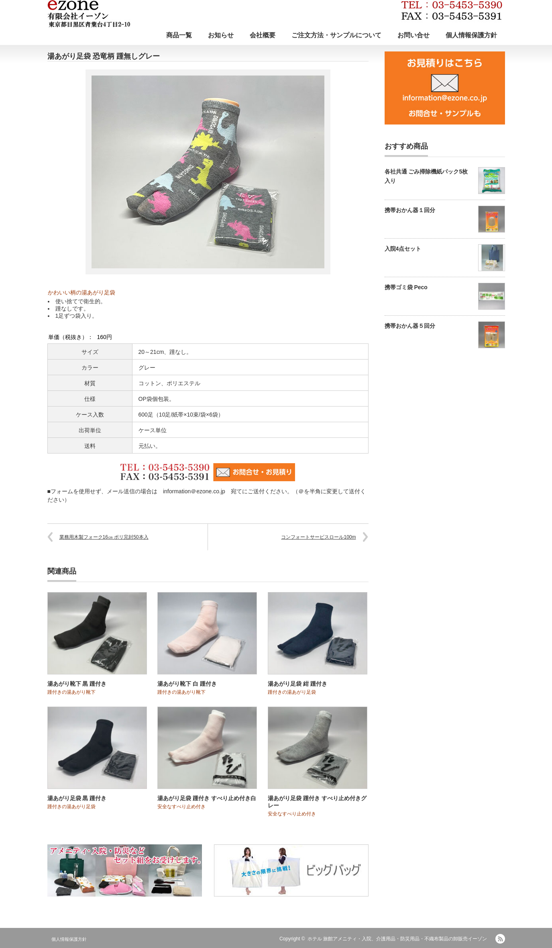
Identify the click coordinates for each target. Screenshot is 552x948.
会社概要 (262, 35)
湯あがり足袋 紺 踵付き (297, 683)
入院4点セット (403, 248)
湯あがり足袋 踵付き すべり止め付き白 (206, 798)
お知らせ (221, 35)
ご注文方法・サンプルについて (336, 35)
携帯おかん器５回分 (410, 326)
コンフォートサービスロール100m (318, 537)
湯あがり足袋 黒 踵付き (77, 798)
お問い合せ (413, 35)
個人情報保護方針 (471, 35)
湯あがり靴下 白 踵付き (187, 683)
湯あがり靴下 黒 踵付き (77, 683)
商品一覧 (179, 35)
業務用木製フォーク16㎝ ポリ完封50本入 (104, 537)
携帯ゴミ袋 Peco (406, 287)
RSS (500, 939)
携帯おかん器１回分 (410, 210)
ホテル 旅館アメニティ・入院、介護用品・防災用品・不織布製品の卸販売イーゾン (397, 939)
